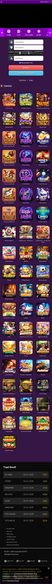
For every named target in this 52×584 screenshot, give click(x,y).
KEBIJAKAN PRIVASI (11, 542)
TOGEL (8, 35)
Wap (31, 80)
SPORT (38, 35)
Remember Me (26, 63)
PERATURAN (9, 534)
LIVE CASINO (29, 35)
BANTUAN (9, 531)
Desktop (22, 80)
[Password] (28, 47)
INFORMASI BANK (11, 536)
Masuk (26, 68)
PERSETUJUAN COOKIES (12, 544)
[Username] (28, 42)
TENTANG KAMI (10, 528)
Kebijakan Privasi (13, 580)
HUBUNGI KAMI (10, 539)
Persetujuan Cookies (9, 576)
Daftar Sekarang (26, 73)
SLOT (19, 35)
